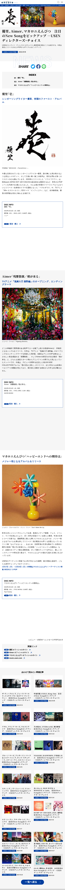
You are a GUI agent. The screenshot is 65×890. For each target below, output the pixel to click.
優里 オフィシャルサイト (18, 650)
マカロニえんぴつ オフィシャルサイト (23, 655)
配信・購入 (13, 224)
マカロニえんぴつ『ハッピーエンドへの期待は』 (34, 85)
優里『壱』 (21, 78)
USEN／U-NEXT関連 (15, 5)
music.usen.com (15, 658)
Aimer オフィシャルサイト (19, 652)
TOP (2, 5)
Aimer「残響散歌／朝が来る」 (28, 81)
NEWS (7, 5)
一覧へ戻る (31, 882)
